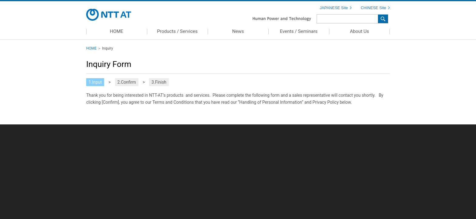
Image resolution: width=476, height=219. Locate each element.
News (238, 31)
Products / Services (177, 31)
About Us (359, 31)
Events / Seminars (299, 31)
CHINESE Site (373, 7)
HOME (116, 31)
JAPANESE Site (334, 7)
